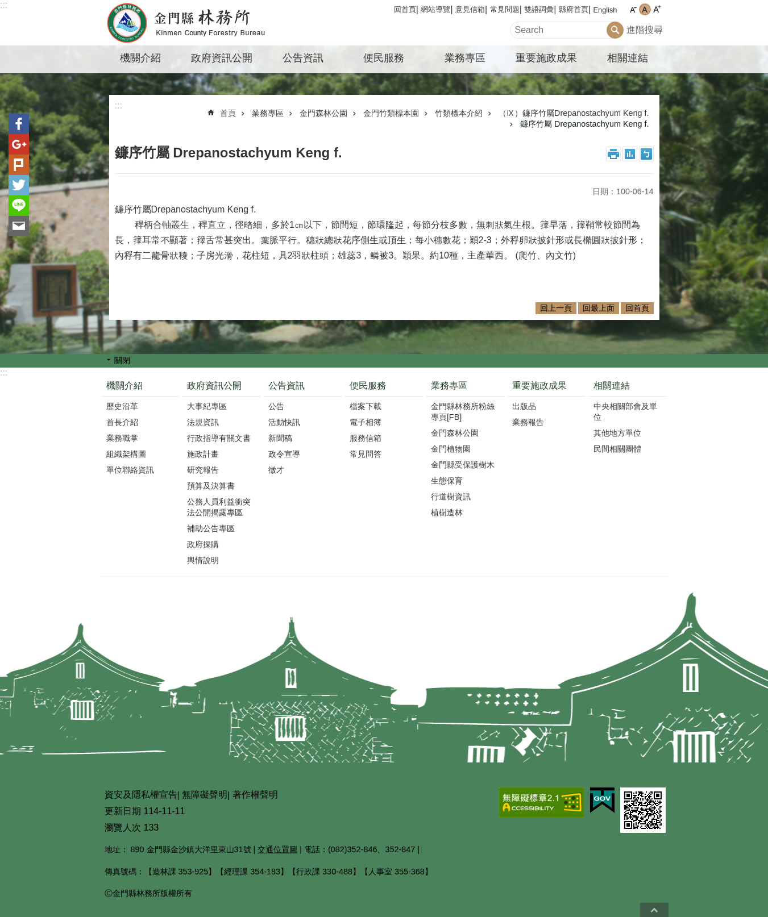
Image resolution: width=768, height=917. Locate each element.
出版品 (524, 406)
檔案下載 (365, 406)
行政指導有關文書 (219, 438)
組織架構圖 (126, 453)
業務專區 (465, 58)
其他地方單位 (617, 432)
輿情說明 (203, 560)
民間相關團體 (617, 448)
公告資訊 (303, 58)
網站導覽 (435, 9)
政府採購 (203, 544)
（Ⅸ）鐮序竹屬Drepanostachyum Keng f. (574, 113)
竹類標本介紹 (459, 113)
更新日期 (123, 811)
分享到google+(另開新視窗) (19, 144)
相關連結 (627, 58)
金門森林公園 (323, 113)
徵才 (276, 469)
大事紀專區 (207, 406)
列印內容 (613, 154)
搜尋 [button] (615, 30)
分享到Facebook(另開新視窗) (19, 124)
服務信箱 (365, 438)
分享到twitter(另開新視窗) (19, 185)
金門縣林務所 (199, 22)
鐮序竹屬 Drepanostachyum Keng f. (584, 123)
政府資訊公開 (221, 58)
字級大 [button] (657, 9)
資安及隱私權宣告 (141, 794)
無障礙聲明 (204, 794)
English (605, 10)
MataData (629, 154)
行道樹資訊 (451, 496)
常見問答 (365, 453)
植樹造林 (447, 512)
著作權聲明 (255, 794)
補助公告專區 (211, 528)
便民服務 (383, 58)
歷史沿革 (122, 406)
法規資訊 (203, 422)
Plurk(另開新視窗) (19, 165)
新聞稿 (280, 438)
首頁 (228, 113)
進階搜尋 (644, 30)
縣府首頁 (573, 9)
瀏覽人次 (123, 827)
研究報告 (203, 469)
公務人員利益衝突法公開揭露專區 (219, 507)
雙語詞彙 (539, 9)
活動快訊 (284, 422)
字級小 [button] (633, 9)
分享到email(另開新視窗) (19, 226)
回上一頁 (556, 307)
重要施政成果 (546, 58)
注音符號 (646, 154)
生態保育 (447, 480)
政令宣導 (284, 453)
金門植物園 (451, 448)
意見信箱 (470, 9)
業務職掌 (122, 438)
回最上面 (599, 307)
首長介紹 (122, 422)
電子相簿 (365, 422)
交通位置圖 (277, 849)
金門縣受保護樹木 (463, 464)
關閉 (122, 360)
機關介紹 (140, 58)
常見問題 (505, 9)
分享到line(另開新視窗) (19, 205)
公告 (276, 406)
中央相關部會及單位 (625, 412)
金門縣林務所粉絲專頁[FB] (463, 412)
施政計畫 (203, 453)
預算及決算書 (211, 485)
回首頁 (405, 9)
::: (3, 5)
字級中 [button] (645, 9)
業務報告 (528, 422)
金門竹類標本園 (391, 113)
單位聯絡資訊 (130, 469)
